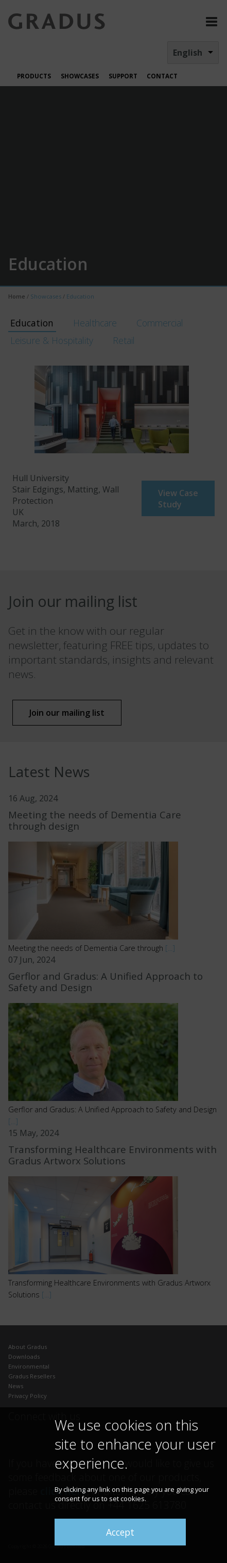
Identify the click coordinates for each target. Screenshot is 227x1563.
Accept (120, 1532)
